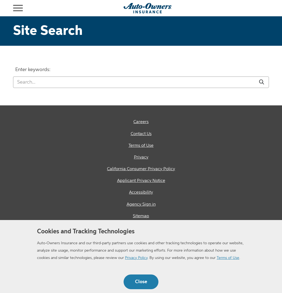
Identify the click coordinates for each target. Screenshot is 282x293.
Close (141, 281)
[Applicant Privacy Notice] (141, 181)
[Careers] (141, 122)
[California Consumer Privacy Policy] (141, 169)
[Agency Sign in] (141, 204)
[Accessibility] (141, 192)
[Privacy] (141, 157)
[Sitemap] (141, 216)
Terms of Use (228, 258)
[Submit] (261, 82)
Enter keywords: (32, 69)
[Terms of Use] (141, 145)
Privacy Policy (136, 258)
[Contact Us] (141, 134)
